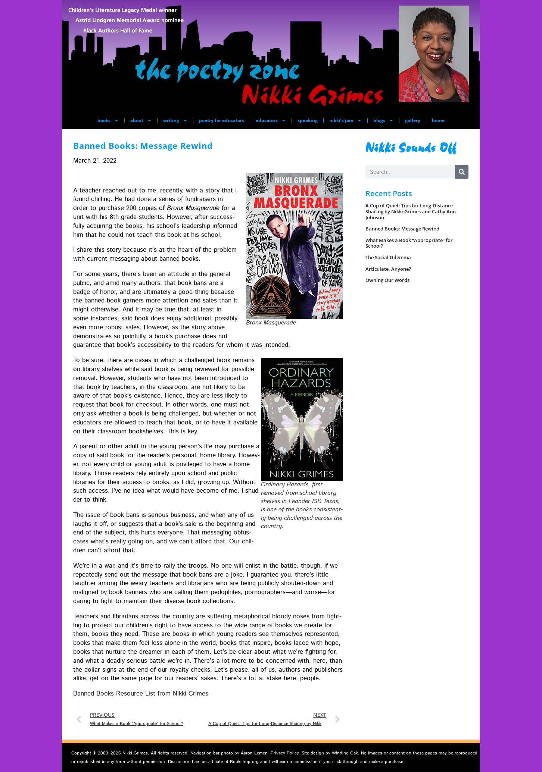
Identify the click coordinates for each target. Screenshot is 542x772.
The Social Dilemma (388, 257)
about (141, 120)
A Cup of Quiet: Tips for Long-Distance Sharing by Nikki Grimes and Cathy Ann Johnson (410, 211)
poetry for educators (221, 120)
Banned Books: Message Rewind (402, 228)
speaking (308, 120)
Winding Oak (345, 753)
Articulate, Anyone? (388, 269)
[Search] (461, 172)
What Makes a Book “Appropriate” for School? (409, 243)
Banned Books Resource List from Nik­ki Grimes (140, 693)
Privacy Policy (285, 753)
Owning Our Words (387, 280)
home (438, 120)
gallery (412, 120)
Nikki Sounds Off (411, 147)
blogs (383, 120)
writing (175, 120)
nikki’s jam (345, 120)
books (108, 120)
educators (271, 120)
